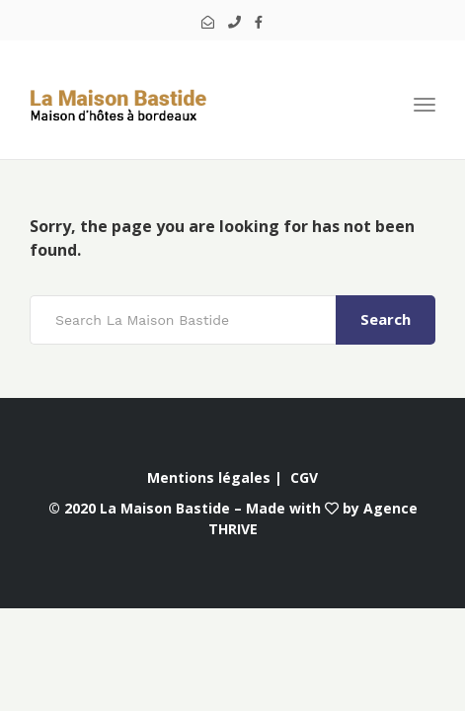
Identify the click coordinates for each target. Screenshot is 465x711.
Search (385, 319)
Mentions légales (209, 477)
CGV (304, 477)
